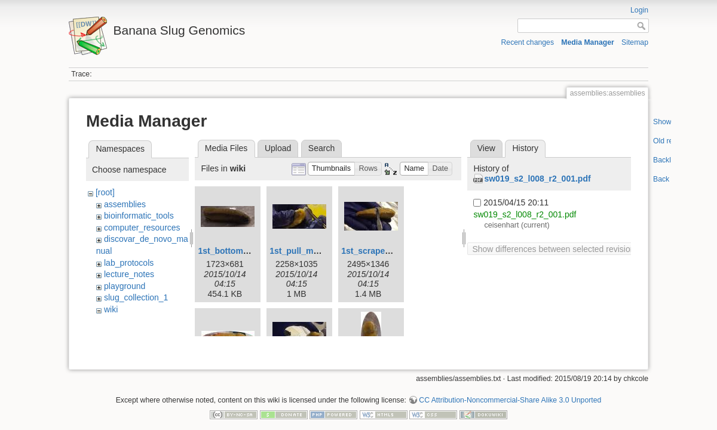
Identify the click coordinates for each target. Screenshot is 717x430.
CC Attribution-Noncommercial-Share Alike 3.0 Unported (510, 390)
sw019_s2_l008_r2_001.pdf (537, 178)
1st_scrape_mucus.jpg (386, 251)
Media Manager (587, 42)
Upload (278, 148)
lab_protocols (129, 263)
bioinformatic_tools (139, 215)
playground (124, 286)
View (486, 148)
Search (321, 148)
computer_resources (142, 227)
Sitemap (634, 42)
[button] (332, 169)
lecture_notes (129, 274)
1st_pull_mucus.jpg (308, 251)
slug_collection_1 (136, 297)
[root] (105, 192)
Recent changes (527, 42)
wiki (111, 309)
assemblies (125, 204)
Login (639, 10)
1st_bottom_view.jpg (239, 251)
